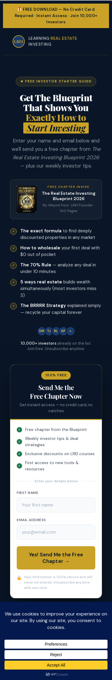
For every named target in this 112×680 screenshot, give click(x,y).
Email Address (31, 520)
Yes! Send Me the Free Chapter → (56, 557)
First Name (27, 492)
